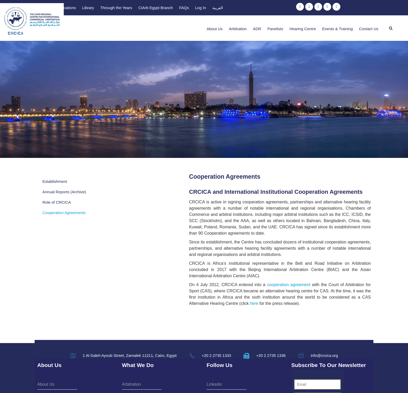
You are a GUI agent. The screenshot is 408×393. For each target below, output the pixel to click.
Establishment (54, 176)
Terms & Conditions (189, 381)
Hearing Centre (303, 25)
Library (206, 8)
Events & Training (337, 25)
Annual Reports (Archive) (64, 186)
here (179, 267)
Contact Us (368, 25)
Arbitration (238, 25)
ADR (257, 25)
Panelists (275, 25)
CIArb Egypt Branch (274, 8)
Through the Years (234, 8)
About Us (215, 25)
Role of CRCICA (56, 197)
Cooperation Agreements (64, 207)
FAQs (302, 8)
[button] (391, 25)
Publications (183, 8)
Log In (318, 8)
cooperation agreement (206, 254)
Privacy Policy (224, 381)
